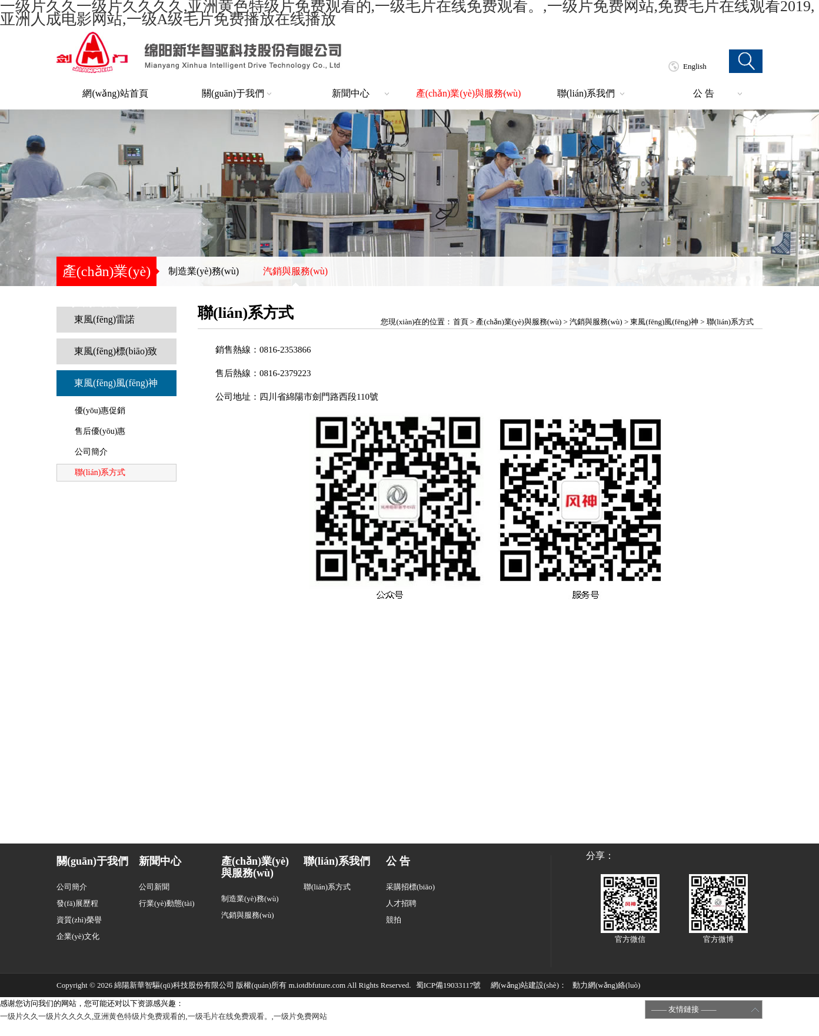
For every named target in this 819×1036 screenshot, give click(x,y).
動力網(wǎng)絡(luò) (606, 985)
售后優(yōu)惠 (100, 431)
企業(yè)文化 (77, 936)
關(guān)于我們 (233, 93)
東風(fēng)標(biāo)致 (115, 351)
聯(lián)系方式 (100, 472)
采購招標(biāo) (410, 886)
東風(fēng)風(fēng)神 (116, 383)
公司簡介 (91, 451)
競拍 (393, 919)
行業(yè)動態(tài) (167, 903)
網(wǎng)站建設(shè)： (529, 985)
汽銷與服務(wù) (295, 271)
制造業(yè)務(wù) (203, 271)
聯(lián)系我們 (586, 93)
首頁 (460, 321)
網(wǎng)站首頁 (115, 93)
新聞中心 (350, 93)
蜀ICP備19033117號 (448, 985)
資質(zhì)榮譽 (79, 919)
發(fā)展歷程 (77, 903)
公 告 (703, 93)
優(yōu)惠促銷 (100, 410)
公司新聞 (154, 886)
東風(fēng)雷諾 (104, 319)
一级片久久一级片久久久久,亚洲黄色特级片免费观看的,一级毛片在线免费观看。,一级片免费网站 (163, 1016)
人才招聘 (401, 903)
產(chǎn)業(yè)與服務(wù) (468, 93)
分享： (600, 856)
